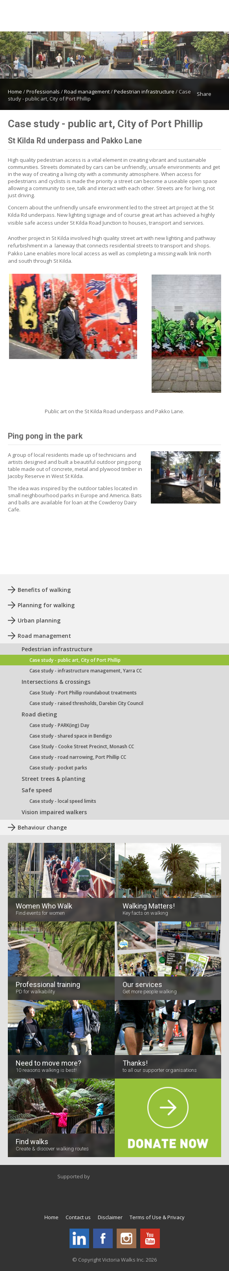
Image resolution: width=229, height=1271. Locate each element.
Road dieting (39, 714)
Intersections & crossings (56, 681)
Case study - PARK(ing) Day (59, 725)
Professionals (43, 91)
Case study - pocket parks (58, 767)
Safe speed (37, 790)
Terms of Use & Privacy (157, 1217)
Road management (87, 91)
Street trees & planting (53, 778)
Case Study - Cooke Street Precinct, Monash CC (81, 746)
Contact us (78, 1217)
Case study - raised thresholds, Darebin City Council (86, 703)
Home (15, 91)
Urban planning (39, 620)
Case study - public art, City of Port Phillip (75, 660)
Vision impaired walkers (54, 812)
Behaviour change (42, 827)
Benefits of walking (44, 589)
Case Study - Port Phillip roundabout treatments (83, 692)
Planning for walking (46, 605)
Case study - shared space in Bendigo (70, 736)
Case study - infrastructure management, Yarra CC (85, 670)
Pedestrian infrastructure (144, 91)
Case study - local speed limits (62, 801)
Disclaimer (110, 1217)
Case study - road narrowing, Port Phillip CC (77, 757)
